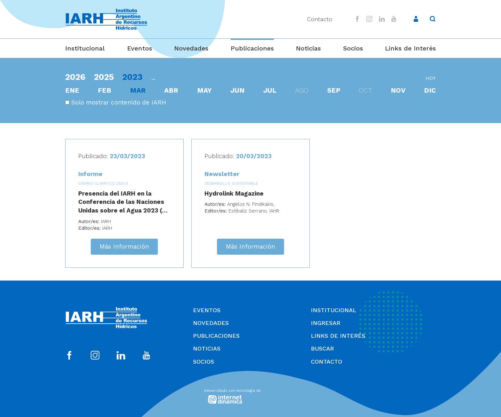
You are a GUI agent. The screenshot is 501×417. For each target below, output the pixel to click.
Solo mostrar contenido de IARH (115, 102)
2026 (75, 77)
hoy (431, 78)
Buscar (322, 348)
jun (237, 90)
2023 (132, 77)
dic (430, 90)
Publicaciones (252, 48)
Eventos (139, 48)
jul (269, 90)
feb (104, 90)
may (204, 90)
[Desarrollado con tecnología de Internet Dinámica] (250, 395)
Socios (353, 48)
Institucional (85, 48)
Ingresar (325, 323)
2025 (104, 77)
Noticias (308, 48)
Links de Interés (410, 48)
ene (72, 90)
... (153, 77)
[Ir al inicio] (106, 19)
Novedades (191, 48)
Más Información (124, 246)
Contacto (319, 19)
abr (171, 90)
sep (333, 90)
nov (398, 90)
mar (138, 90)
